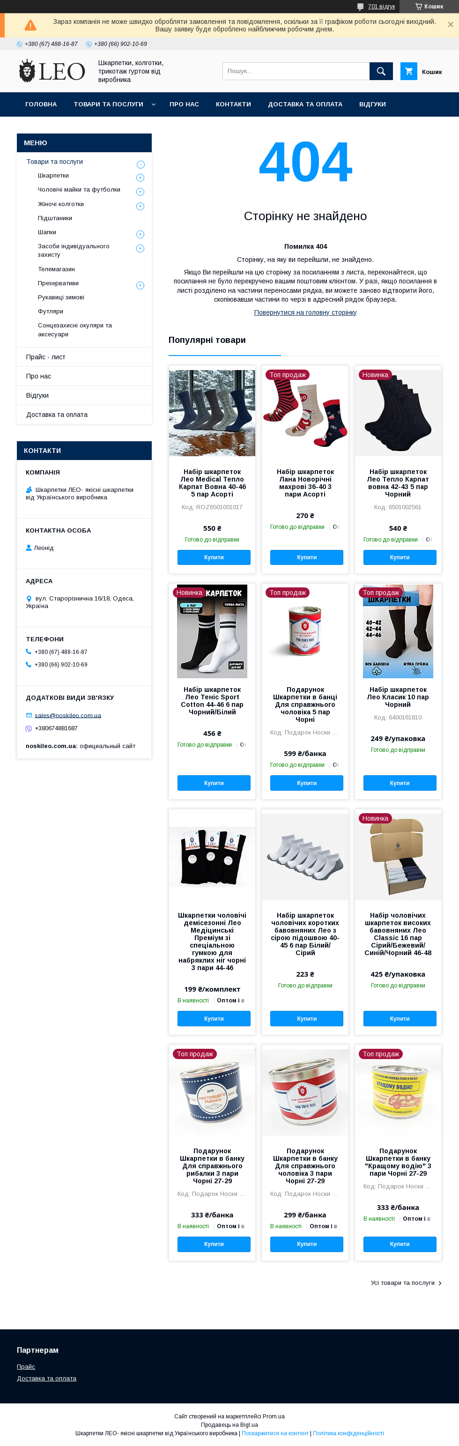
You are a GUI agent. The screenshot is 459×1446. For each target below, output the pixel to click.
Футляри (50, 311)
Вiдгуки (372, 104)
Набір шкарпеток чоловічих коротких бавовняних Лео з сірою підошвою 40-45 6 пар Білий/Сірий (305, 934)
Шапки (47, 232)
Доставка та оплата (305, 104)
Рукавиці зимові (61, 297)
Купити (214, 557)
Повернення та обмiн (64, 128)
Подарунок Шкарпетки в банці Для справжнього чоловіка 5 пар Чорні (305, 704)
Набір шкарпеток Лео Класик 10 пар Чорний (398, 697)
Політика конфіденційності (348, 1433)
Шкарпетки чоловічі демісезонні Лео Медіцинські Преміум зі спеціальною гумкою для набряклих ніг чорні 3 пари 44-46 (212, 941)
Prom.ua (274, 1416)
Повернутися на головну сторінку (305, 312)
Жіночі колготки (61, 204)
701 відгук (381, 6)
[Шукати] (381, 71)
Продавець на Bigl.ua (229, 1425)
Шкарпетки (53, 175)
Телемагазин (56, 269)
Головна (41, 104)
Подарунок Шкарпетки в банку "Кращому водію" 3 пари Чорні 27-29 (398, 1162)
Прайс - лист (46, 357)
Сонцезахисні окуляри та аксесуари (75, 329)
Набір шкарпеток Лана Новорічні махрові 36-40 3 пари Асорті (305, 483)
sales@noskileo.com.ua (68, 715)
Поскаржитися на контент (275, 1433)
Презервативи (58, 283)
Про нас (184, 104)
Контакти (233, 104)
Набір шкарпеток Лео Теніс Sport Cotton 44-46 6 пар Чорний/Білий (212, 701)
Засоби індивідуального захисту (74, 250)
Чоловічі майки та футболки (79, 189)
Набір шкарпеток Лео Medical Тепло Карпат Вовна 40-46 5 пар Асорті (212, 483)
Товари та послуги (108, 104)
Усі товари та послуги (403, 1282)
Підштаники (55, 218)
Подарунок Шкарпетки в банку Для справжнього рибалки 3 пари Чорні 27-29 (212, 1166)
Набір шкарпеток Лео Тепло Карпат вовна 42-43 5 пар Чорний (398, 483)
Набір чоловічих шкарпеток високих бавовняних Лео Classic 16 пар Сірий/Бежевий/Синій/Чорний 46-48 (397, 934)
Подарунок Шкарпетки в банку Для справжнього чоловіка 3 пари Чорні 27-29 (305, 1166)
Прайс (26, 1366)
